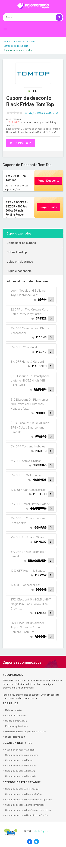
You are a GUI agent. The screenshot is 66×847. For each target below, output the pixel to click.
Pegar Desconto (48, 180)
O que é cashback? (19, 271)
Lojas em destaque (20, 261)
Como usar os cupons (21, 243)
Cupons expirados (19, 233)
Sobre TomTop (17, 252)
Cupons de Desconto (15, 715)
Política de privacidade (16, 726)
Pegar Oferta (48, 207)
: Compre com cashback (25, 731)
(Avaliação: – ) (42, 113)
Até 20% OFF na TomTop (15, 177)
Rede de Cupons (40, 831)
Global (33, 90)
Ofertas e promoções (16, 720)
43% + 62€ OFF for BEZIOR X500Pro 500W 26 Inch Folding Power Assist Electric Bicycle (16, 212)
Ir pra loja (21, 143)
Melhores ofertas (13, 710)
